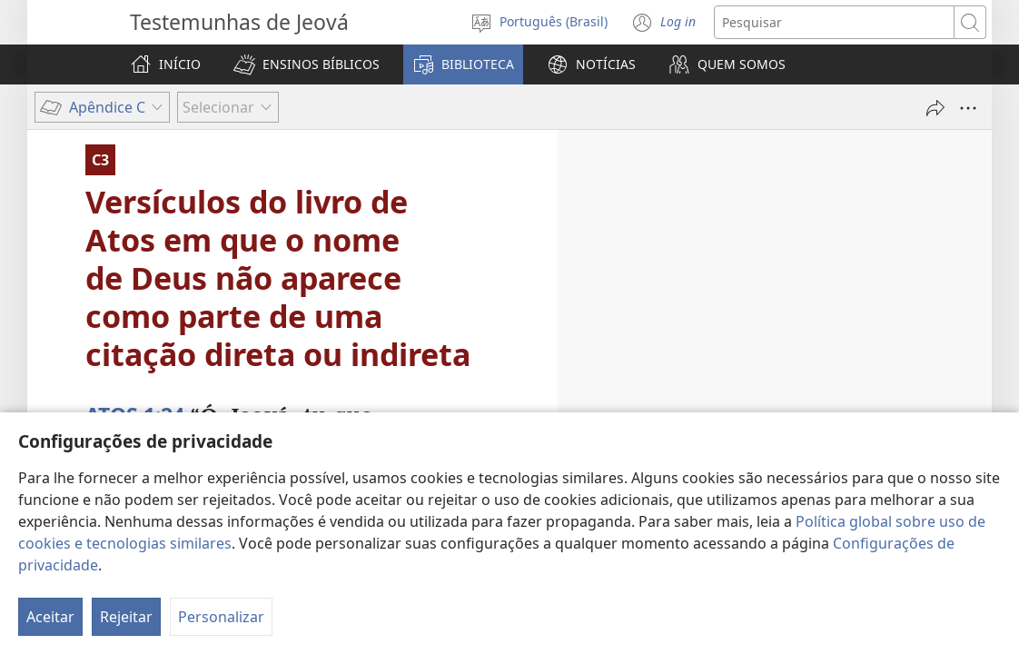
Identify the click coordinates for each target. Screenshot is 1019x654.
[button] (306, 64)
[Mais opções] (968, 108)
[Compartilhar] (935, 108)
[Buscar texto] (834, 22)
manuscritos (259, 488)
